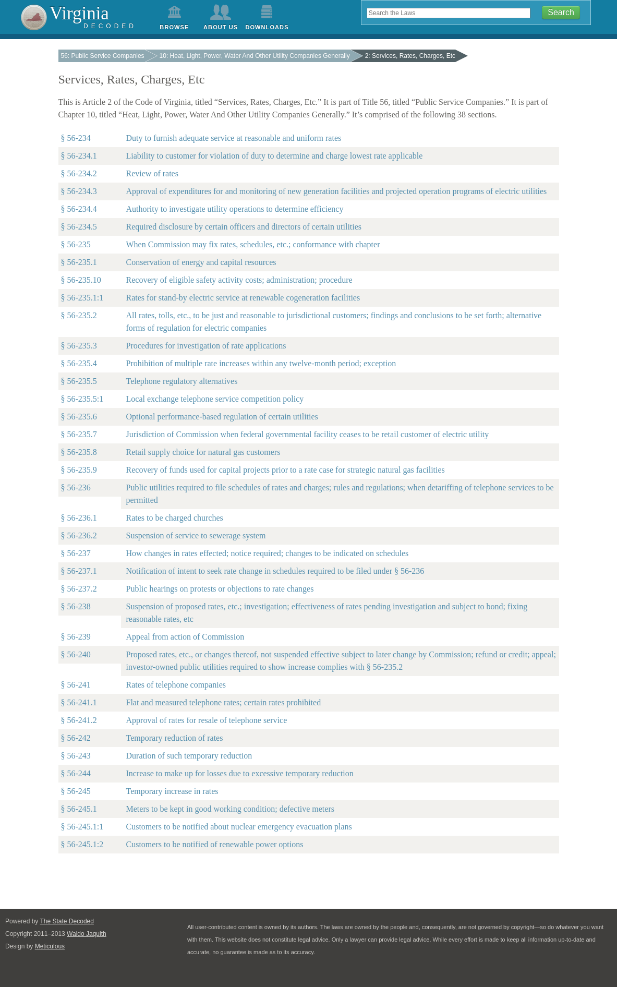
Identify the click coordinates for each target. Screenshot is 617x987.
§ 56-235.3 (79, 345)
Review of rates (152, 173)
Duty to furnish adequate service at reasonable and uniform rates (234, 138)
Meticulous (50, 946)
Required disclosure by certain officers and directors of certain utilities (244, 226)
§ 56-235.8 (79, 452)
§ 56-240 (76, 654)
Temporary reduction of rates (174, 737)
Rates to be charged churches (174, 517)
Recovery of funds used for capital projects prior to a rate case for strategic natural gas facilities (285, 469)
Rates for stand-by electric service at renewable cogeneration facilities (243, 297)
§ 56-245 (76, 791)
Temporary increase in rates (172, 791)
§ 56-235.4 (79, 363)
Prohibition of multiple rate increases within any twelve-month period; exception (261, 363)
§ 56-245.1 (79, 808)
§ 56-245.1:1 (82, 826)
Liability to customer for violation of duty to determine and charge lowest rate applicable (274, 155)
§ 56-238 (76, 606)
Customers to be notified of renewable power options (215, 844)
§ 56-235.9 (79, 469)
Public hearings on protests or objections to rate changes (220, 588)
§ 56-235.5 (79, 381)
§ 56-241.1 (79, 702)
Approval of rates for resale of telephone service (206, 720)
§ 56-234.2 (79, 173)
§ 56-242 (76, 737)
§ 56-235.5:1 (82, 398)
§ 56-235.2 (79, 315)
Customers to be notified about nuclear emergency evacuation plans (239, 826)
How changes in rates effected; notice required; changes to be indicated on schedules (267, 553)
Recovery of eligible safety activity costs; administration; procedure (239, 279)
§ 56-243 (76, 755)
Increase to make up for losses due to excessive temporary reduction (240, 773)
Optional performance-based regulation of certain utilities (222, 416)
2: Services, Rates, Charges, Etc (410, 55)
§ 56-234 (76, 138)
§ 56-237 (76, 553)
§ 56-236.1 (79, 517)
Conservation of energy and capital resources (201, 262)
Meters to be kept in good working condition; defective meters (230, 808)
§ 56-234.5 (79, 226)
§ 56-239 (76, 636)
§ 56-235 (76, 244)
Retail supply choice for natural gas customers (203, 452)
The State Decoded (67, 921)
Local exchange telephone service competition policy (215, 398)
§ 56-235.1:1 (82, 297)
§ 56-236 (76, 487)
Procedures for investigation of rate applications (206, 345)
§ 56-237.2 (79, 588)
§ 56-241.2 (79, 720)
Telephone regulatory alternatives (182, 381)
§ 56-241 (76, 684)
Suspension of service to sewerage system (196, 535)
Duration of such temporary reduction (189, 755)
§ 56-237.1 (79, 571)
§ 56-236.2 (79, 535)
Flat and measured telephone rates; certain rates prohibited (223, 702)
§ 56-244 (76, 773)
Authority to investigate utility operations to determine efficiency (235, 208)
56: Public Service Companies (102, 55)
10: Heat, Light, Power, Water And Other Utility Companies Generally (255, 55)
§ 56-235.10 (81, 279)
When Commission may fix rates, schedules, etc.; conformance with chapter (253, 244)
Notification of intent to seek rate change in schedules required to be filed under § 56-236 (275, 571)
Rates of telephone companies (176, 684)
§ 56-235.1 (79, 262)
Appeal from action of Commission (185, 636)
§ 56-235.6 (79, 416)
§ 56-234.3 (79, 191)
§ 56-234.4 (79, 208)
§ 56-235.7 (79, 434)
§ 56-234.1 (79, 155)
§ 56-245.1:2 (82, 844)
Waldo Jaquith (86, 933)
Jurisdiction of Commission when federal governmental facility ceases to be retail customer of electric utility (307, 434)
